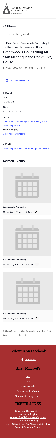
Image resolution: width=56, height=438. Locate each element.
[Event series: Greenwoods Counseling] (36, 212)
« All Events (9, 26)
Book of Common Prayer (28, 427)
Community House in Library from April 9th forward (26, 148)
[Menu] (50, 4)
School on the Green (28, 391)
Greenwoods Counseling (14, 134)
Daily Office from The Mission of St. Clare (28, 424)
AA (28, 376)
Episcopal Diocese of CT (28, 411)
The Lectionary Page (28, 420)
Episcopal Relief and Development (28, 417)
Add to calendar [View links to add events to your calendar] (18, 80)
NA (28, 381)
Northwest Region (28, 414)
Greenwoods (28, 386)
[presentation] (27, 185)
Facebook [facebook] (27, 359)
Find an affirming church (28, 396)
